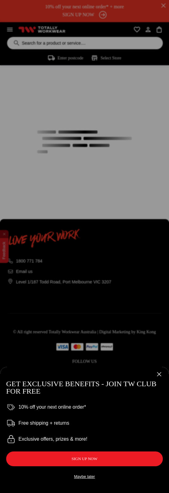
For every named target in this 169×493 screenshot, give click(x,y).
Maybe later (84, 476)
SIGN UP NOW (84, 458)
